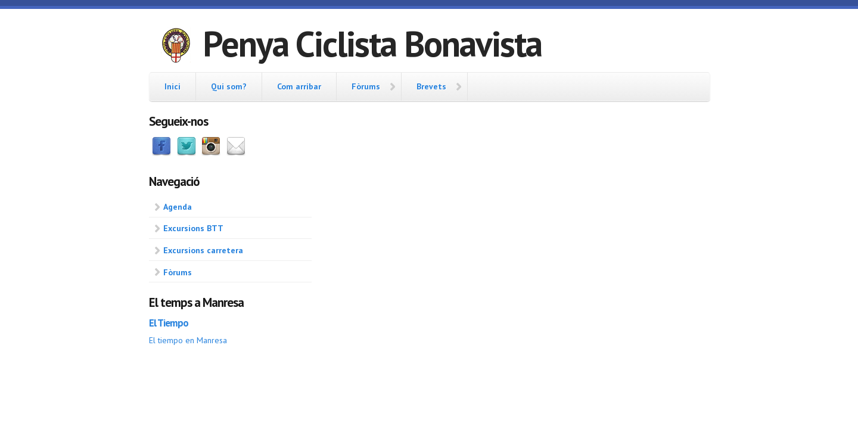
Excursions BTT (193, 228)
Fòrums (366, 86)
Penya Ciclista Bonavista (372, 43)
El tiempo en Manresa (188, 340)
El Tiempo (168, 322)
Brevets (431, 86)
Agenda (177, 206)
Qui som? (229, 86)
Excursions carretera (203, 250)
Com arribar (299, 86)
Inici (172, 86)
